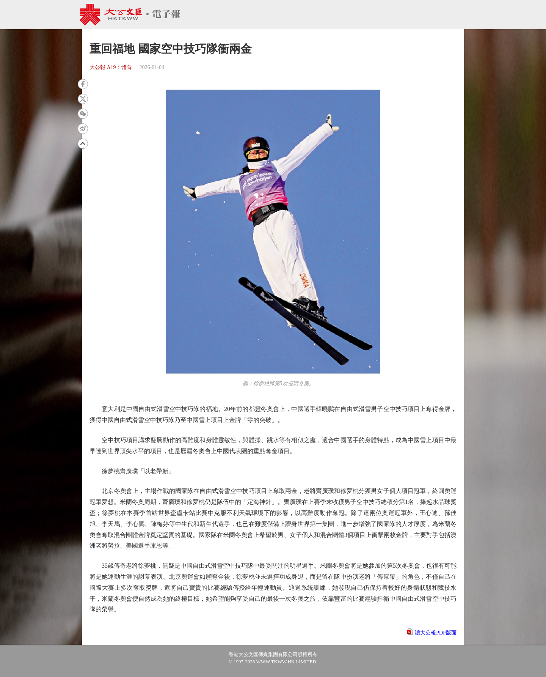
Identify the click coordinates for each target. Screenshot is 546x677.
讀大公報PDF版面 (436, 633)
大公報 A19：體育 (110, 67)
